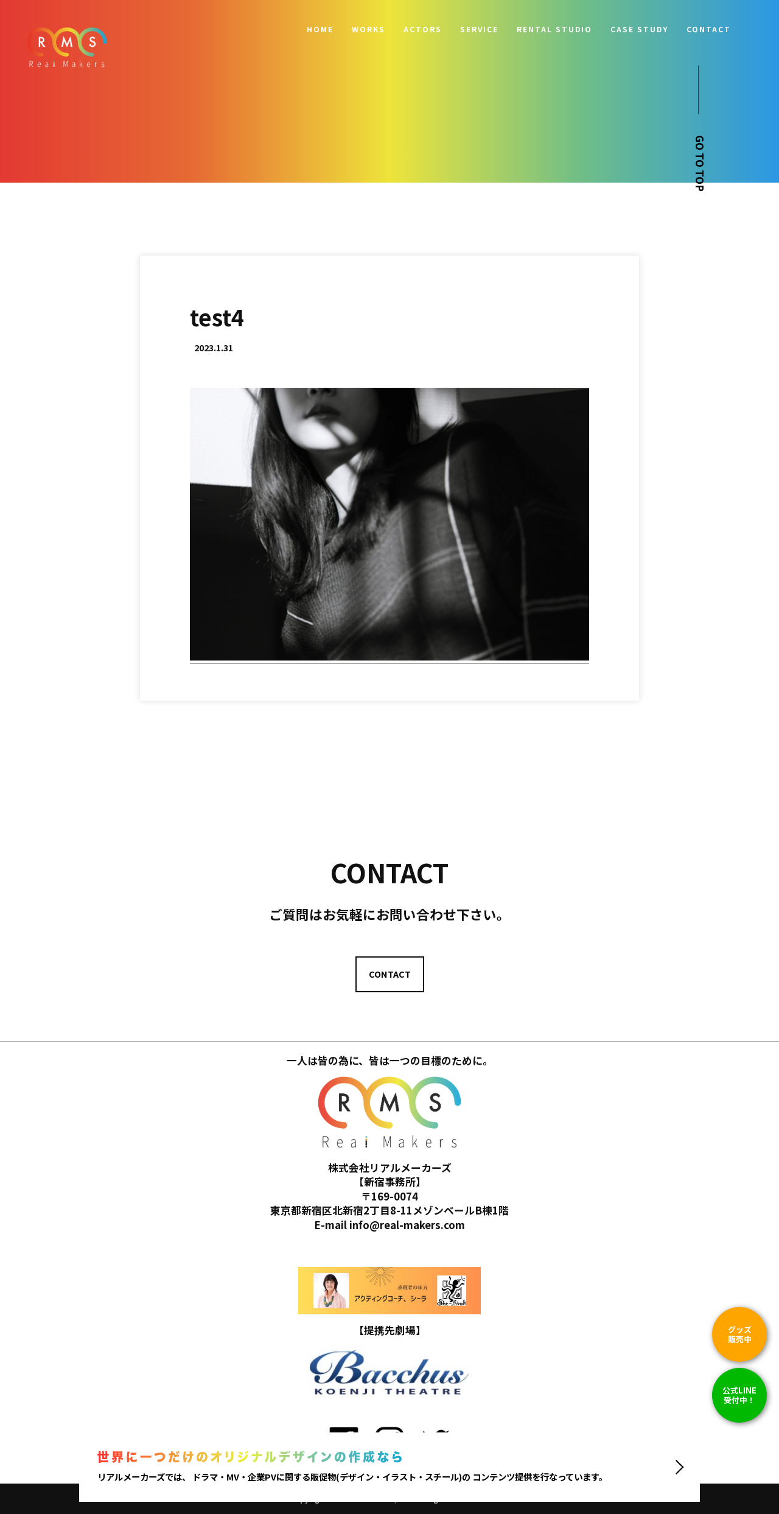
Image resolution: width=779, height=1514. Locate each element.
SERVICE (479, 29)
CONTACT (708, 29)
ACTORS (422, 29)
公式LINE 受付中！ (739, 1395)
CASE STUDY (639, 29)
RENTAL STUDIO (554, 29)
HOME (320, 29)
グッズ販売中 (740, 1334)
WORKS (368, 29)
